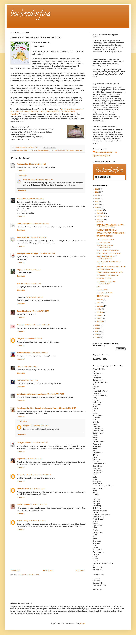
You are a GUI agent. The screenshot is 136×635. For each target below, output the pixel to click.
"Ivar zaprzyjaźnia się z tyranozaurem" (25, 111)
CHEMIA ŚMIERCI (103, 242)
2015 (97, 337)
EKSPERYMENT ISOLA (105, 239)
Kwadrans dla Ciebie (24, 325)
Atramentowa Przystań (25, 475)
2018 (97, 328)
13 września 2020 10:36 (38, 237)
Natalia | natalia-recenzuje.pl (27, 253)
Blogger (82, 623)
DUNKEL (100, 222)
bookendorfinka (22, 150)
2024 (97, 195)
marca (99, 315)
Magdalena (21, 459)
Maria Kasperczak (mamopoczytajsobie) (31, 394)
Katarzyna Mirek (23, 489)
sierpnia (100, 300)
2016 (97, 334)
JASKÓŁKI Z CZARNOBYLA (107, 230)
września (100, 219)
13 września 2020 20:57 (55, 394)
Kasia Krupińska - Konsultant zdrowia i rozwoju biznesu (37, 408)
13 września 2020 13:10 (34, 297)
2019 (97, 325)
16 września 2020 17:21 (38, 489)
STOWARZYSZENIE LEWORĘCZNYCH (111, 233)
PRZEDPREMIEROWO (57, 150)
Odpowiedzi (23, 175)
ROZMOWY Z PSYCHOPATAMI (108, 276)
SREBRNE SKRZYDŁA (105, 269)
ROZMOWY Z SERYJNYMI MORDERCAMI (106, 283)
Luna (19, 366)
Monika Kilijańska (23, 505)
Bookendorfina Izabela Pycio (106, 152)
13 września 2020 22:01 (39, 443)
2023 (97, 198)
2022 (97, 201)
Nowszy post (15, 570)
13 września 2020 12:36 (32, 283)
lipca (99, 303)
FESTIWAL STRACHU (104, 293)
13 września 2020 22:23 (34, 459)
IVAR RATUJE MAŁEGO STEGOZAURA (111, 266)
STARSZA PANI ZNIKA (105, 236)
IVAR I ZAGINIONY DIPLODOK (108, 250)
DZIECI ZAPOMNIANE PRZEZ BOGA (110, 272)
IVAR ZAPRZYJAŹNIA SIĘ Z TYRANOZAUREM (107, 257)
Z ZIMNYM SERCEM (104, 279)
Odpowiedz (21, 171)
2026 (97, 189)
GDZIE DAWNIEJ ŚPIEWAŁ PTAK (109, 253)
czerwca (100, 306)
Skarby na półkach (24, 443)
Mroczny (20, 283)
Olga (18, 380)
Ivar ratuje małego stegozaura (72, 109)
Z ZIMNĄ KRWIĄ (103, 296)
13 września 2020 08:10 (37, 164)
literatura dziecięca (43, 150)
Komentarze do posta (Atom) (29, 574)
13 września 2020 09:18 (40, 224)
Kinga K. (20, 270)
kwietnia (100, 312)
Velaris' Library (22, 521)
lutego (99, 318)
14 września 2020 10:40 (42, 475)
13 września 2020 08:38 (35, 199)
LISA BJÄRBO (32, 150)
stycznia (100, 321)
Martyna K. (21, 339)
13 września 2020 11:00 (47, 253)
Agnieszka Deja (22, 164)
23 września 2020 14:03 (37, 521)
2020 (97, 207)
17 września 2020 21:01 (39, 505)
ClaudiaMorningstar (24, 311)
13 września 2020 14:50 (40, 311)
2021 (97, 204)
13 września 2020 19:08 (29, 366)
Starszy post (80, 570)
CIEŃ (99, 287)
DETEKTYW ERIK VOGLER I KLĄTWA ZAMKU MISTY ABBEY (110, 226)
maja (99, 309)
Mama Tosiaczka (29, 179)
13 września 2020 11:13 (32, 270)
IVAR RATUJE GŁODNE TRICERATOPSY (105, 246)
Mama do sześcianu (24, 224)
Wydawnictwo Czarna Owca (74, 150)
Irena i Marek (21, 199)
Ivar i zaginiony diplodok (50, 111)
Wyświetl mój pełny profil (101, 156)
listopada (100, 213)
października (101, 216)
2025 (97, 192)
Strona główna (48, 570)
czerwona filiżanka (23, 353)
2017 (97, 331)
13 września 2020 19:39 (29, 380)
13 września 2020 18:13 (39, 353)
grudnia (100, 210)
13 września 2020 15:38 (41, 325)
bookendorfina (30, 14)
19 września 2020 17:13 (40, 426)
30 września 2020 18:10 (44, 179)
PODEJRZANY (102, 290)
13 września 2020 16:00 (34, 339)
